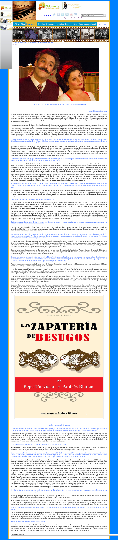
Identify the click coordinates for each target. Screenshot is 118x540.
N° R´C (17, 24)
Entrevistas (31, 24)
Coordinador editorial (87, 24)
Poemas (68, 24)
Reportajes (50, 24)
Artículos (60, 24)
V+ (88, 15)
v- (91, 15)
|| (85, 15)
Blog (23, 24)
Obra (75, 24)
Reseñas (41, 24)
